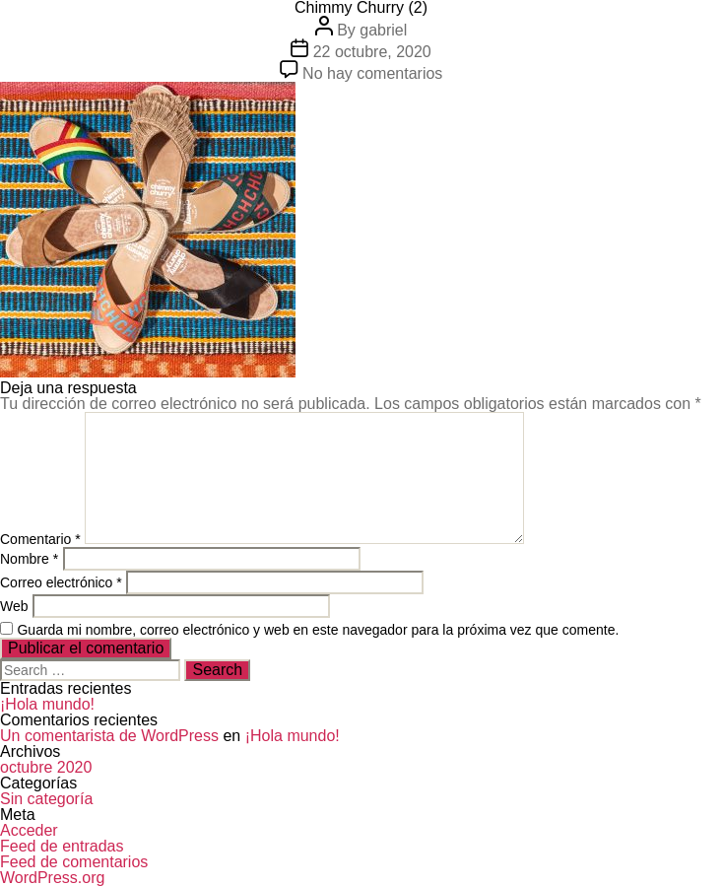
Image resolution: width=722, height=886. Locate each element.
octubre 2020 (46, 767)
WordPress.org (52, 877)
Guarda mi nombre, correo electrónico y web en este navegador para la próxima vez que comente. (318, 630)
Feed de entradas (61, 846)
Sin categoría (46, 798)
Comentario (40, 539)
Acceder (29, 830)
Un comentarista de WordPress (109, 735)
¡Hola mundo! (47, 704)
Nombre (29, 559)
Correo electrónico (61, 582)
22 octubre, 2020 (372, 51)
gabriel (383, 30)
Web (14, 606)
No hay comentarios (372, 73)
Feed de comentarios (74, 861)
